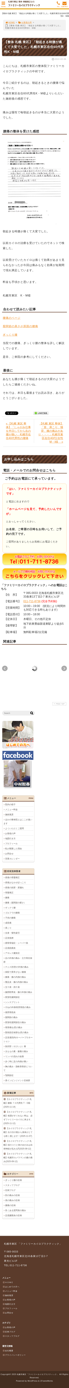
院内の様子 (10, 804)
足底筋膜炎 (10, 948)
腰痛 (7, 897)
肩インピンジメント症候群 (17, 1080)
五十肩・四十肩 (12, 987)
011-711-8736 (32, 601)
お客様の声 (25, 22)
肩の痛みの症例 (12, 1200)
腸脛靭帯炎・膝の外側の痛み (18, 992)
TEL (58, 5)
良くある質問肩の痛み (15, 1210)
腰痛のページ (11, 317)
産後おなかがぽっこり (15, 882)
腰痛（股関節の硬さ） (15, 902)
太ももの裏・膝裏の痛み (16, 1051)
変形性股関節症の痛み (15, 1022)
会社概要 (8, 1351)
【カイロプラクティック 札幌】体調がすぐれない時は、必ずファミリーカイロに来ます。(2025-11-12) (18, 1118)
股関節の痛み (11, 1017)
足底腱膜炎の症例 (13, 1215)
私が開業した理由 (13, 848)
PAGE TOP (59, 704)
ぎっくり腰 (10, 334)
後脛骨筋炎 (10, 1012)
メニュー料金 (11, 809)
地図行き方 (10, 838)
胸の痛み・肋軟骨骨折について (17, 1068)
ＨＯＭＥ (8, 1282)
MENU (3, 5)
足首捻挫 (9, 938)
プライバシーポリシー (14, 1355)
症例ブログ (10, 1190)
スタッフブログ (12, 1185)
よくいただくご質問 (14, 828)
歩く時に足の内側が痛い (16, 1061)
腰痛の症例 (10, 1205)
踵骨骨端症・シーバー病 (16, 943)
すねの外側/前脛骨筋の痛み (18, 1007)
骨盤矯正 (9, 892)
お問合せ (9, 853)
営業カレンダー (12, 859)
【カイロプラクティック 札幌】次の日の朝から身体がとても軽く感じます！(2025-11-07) (18, 1132)
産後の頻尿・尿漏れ (14, 887)
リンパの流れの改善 (14, 1056)
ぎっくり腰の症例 (13, 1180)
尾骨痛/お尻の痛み (13, 1027)
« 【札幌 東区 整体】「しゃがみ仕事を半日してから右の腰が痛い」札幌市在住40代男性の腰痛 (18, 431)
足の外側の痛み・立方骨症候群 (17, 960)
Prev (5, 668)
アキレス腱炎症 (12, 953)
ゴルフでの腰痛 (12, 913)
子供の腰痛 (10, 918)
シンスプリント (12, 1002)
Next (64, 668)
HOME (10, 22)
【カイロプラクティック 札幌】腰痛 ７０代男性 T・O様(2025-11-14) (17, 1103)
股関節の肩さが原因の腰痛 (20, 326)
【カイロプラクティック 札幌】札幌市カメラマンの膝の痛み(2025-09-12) (18, 1158)
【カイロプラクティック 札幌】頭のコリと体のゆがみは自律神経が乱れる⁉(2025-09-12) (18, 1145)
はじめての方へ (11, 1287)
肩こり (8, 928)
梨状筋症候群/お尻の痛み (17, 1032)
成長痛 (8, 923)
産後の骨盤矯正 (12, 877)
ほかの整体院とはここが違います (17, 821)
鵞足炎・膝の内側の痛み (16, 982)
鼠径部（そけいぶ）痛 (15, 1046)
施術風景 (9, 814)
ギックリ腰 (10, 908)
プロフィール (11, 843)
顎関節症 (9, 1075)
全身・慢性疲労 (12, 933)
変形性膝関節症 (12, 997)
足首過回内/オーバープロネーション (18, 1039)
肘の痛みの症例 (12, 1195)
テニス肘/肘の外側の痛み (17, 967)
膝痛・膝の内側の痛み (15, 977)
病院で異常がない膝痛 (15, 972)
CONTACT (64, 5)
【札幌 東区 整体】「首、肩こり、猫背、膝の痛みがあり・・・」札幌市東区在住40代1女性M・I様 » (50, 432)
